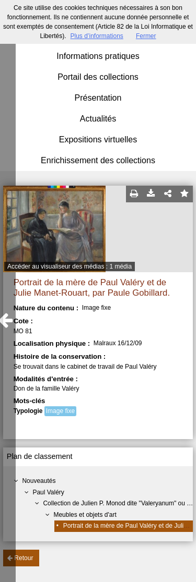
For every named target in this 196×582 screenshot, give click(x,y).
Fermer (146, 36)
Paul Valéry (48, 492)
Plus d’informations (96, 36)
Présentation (98, 97)
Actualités (98, 118)
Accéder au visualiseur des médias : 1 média (69, 266)
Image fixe (60, 411)
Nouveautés (38, 480)
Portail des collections (98, 76)
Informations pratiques (97, 56)
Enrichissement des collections (98, 160)
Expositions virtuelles (98, 139)
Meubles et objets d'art (84, 514)
